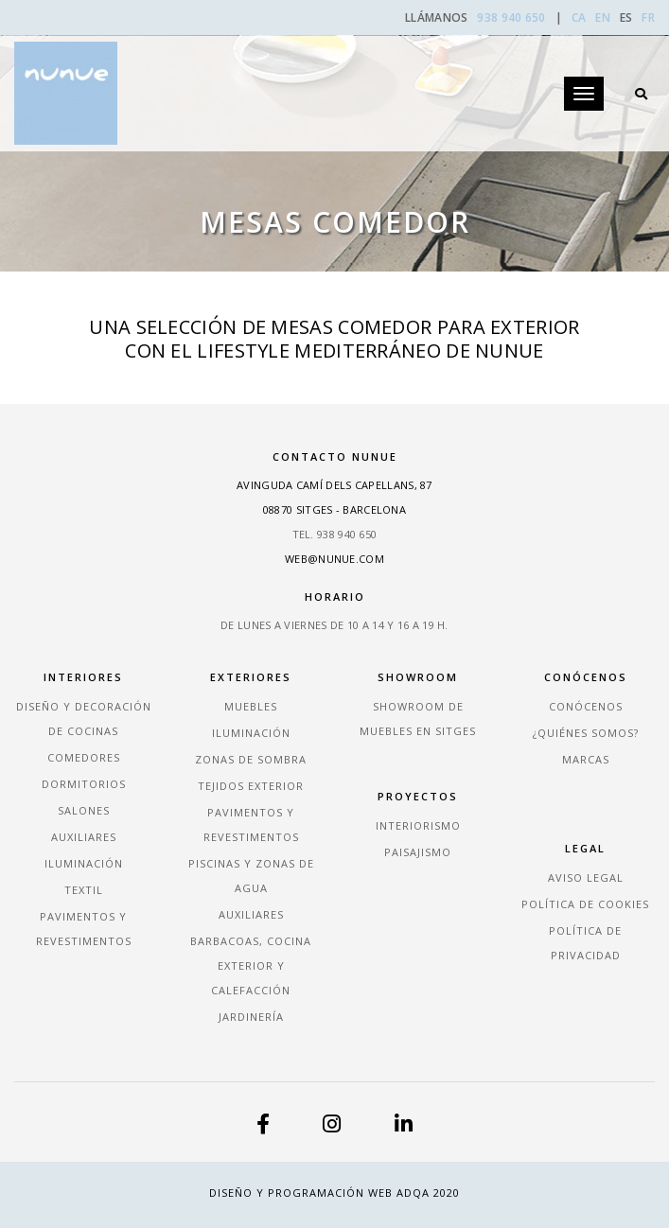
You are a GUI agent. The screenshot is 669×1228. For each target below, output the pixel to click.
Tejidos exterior (251, 786)
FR (648, 17)
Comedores (83, 757)
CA (579, 17)
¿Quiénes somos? (586, 733)
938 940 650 (513, 17)
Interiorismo (418, 825)
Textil (83, 890)
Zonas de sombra (251, 759)
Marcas (585, 759)
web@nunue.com (334, 559)
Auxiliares (83, 837)
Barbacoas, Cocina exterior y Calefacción (250, 965)
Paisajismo (417, 852)
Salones (84, 810)
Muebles (250, 706)
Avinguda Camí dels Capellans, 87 (334, 485)
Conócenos (586, 706)
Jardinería (251, 1016)
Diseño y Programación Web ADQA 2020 (334, 1192)
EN (602, 17)
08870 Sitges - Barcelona (334, 509)
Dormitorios (84, 784)
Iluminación (83, 863)
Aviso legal (586, 877)
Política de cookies (585, 904)
